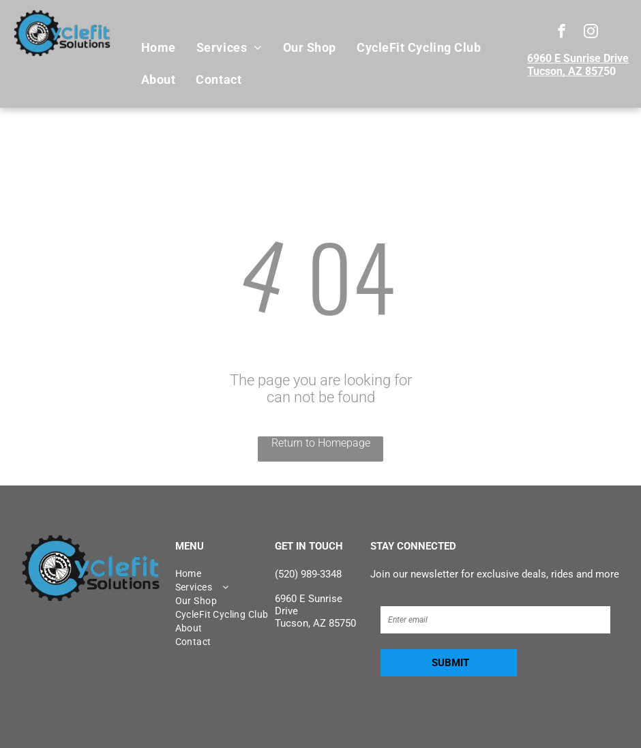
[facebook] (561, 32)
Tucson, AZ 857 (565, 71)
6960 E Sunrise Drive (578, 58)
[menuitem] (158, 47)
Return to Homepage (320, 442)
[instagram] (590, 32)
